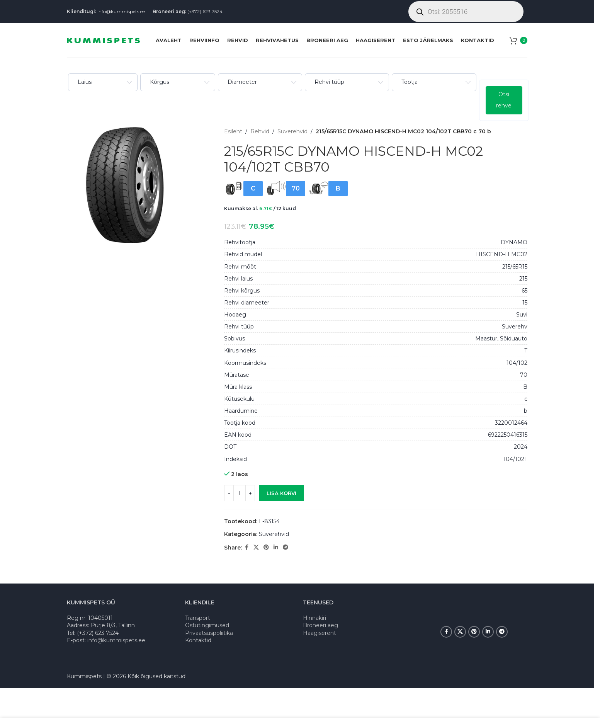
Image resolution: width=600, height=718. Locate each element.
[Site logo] (103, 39)
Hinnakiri (314, 617)
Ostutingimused (207, 625)
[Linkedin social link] (275, 547)
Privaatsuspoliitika (209, 633)
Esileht (233, 131)
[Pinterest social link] (266, 547)
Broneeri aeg (320, 625)
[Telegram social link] (285, 547)
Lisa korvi (281, 493)
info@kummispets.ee (121, 11)
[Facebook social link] (246, 547)
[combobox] (102, 82)
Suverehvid (292, 131)
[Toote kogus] (239, 493)
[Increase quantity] (250, 493)
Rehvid (259, 131)
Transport (197, 617)
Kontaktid (198, 640)
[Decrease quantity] (229, 493)
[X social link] (256, 547)
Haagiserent (319, 633)
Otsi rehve (503, 100)
